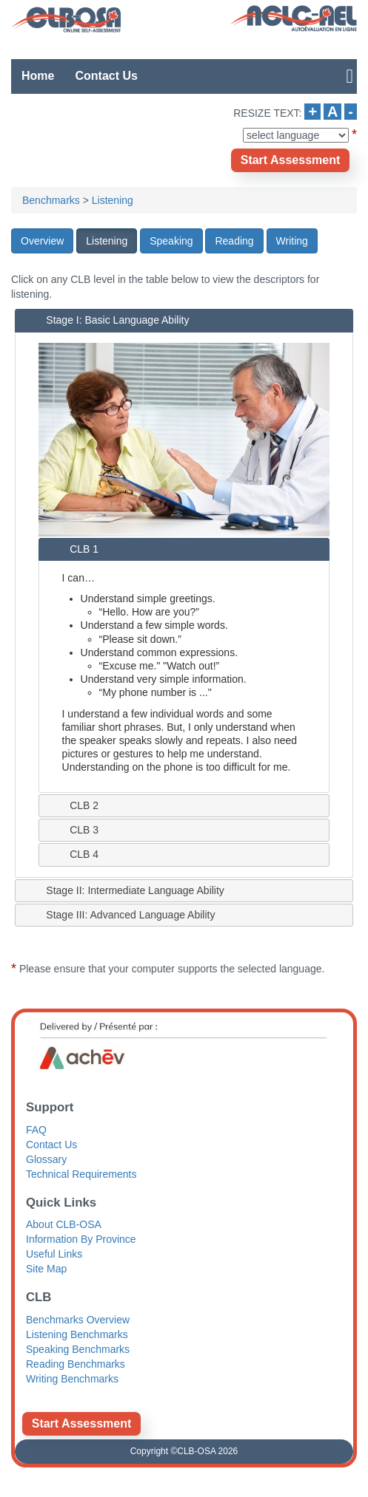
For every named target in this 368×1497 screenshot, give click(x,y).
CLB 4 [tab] (72, 854)
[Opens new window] (290, 160)
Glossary (46, 1159)
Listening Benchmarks (77, 1334)
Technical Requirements (81, 1174)
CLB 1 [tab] (72, 548)
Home (37, 75)
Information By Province (81, 1239)
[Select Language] (296, 135)
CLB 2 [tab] (72, 805)
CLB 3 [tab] (72, 829)
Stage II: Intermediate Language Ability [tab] (123, 890)
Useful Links (54, 1254)
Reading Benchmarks (75, 1364)
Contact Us (106, 75)
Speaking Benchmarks (78, 1349)
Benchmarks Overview (78, 1320)
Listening (112, 200)
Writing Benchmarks (72, 1379)
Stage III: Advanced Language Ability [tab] (119, 915)
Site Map (46, 1269)
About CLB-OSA (63, 1224)
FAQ (36, 1130)
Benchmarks (51, 200)
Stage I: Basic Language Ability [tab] (106, 320)
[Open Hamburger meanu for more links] (346, 76)
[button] (42, 240)
